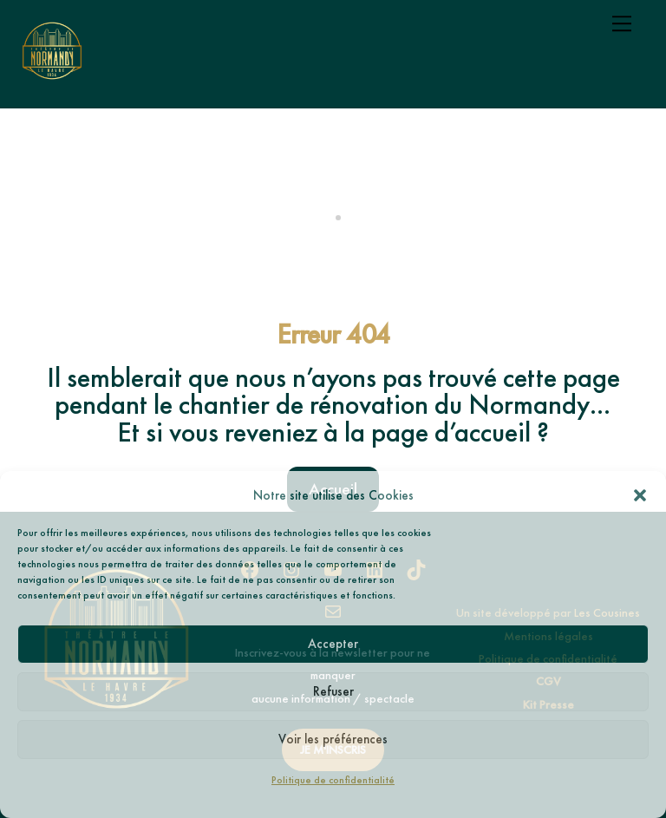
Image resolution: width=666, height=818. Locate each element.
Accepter (333, 643)
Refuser (333, 691)
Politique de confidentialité (333, 780)
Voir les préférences (333, 739)
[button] (640, 495)
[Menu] (621, 23)
